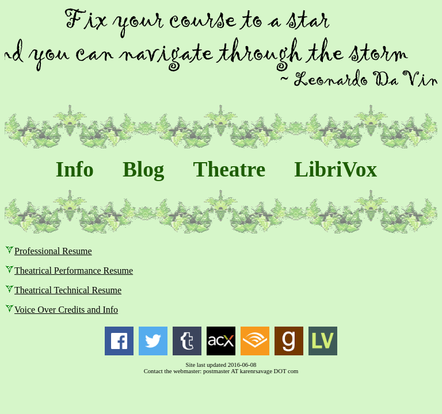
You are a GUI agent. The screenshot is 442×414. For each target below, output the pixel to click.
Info (75, 169)
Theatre (229, 169)
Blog (144, 169)
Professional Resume (53, 251)
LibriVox (335, 169)
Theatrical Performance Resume (73, 270)
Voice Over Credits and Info (66, 310)
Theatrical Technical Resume (67, 290)
